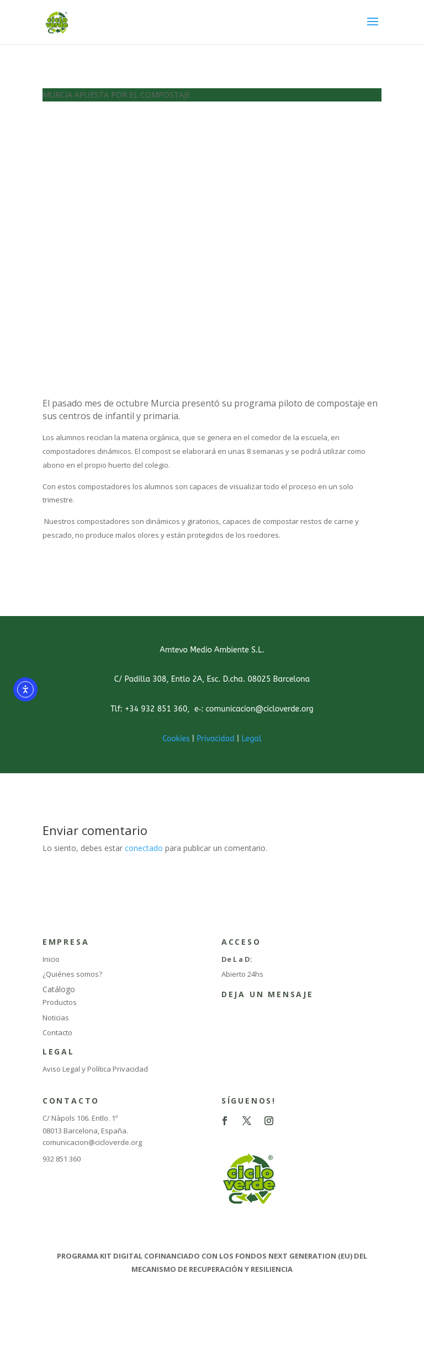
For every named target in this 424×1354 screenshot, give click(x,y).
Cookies (175, 738)
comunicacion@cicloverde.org (92, 1142)
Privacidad (216, 738)
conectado (144, 848)
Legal (251, 738)
